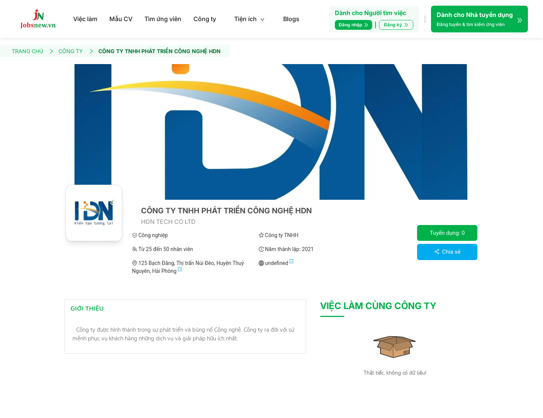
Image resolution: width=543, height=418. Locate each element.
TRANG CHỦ (33, 51)
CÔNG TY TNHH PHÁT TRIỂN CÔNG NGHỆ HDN (159, 51)
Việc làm (85, 19)
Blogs (291, 19)
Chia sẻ (447, 251)
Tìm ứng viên (162, 19)
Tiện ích (249, 19)
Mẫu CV (120, 19)
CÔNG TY (76, 51)
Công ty (204, 19)
